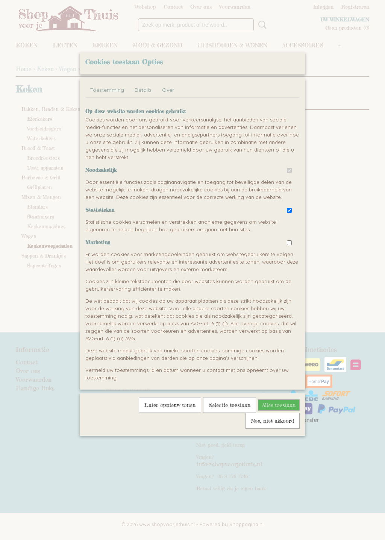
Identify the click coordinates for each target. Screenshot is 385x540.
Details (143, 107)
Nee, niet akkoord (272, 438)
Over (168, 107)
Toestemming (107, 107)
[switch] (289, 187)
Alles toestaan (279, 422)
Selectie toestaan (229, 422)
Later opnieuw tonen (170, 422)
